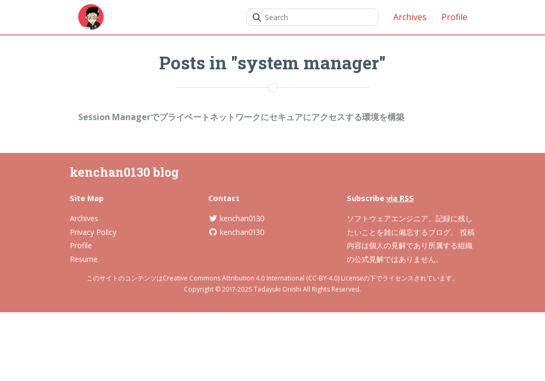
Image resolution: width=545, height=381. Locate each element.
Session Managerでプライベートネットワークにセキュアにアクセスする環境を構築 (241, 117)
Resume (84, 259)
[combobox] (312, 17)
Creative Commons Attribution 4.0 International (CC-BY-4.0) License (263, 278)
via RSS (400, 198)
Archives (410, 17)
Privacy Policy (93, 232)
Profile (454, 17)
